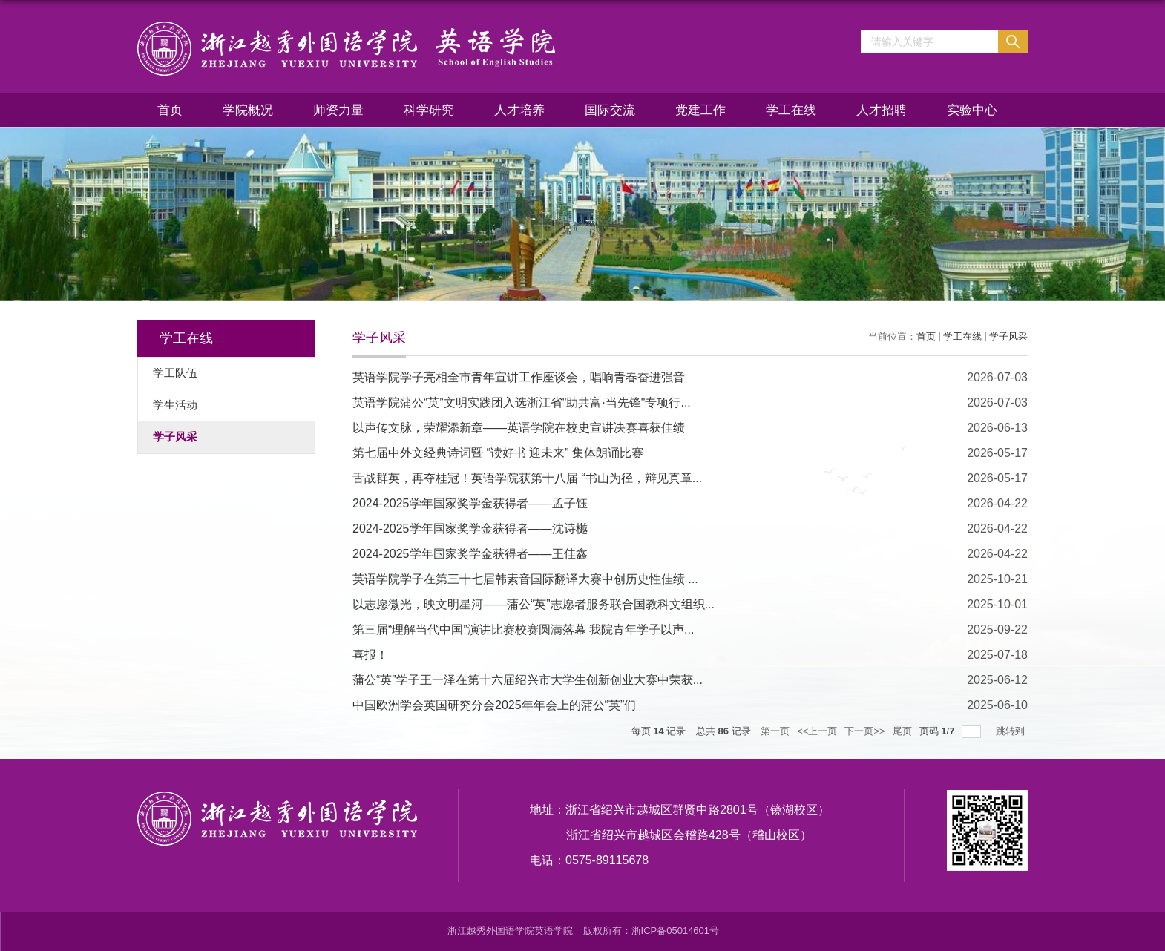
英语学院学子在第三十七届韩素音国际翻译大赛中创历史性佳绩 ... (525, 579)
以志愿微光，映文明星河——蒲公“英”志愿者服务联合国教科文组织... (533, 604)
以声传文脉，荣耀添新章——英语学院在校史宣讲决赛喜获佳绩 (518, 427)
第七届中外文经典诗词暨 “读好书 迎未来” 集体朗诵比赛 (497, 453)
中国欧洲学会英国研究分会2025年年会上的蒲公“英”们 (494, 705)
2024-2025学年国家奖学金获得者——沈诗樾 (470, 528)
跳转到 (1012, 731)
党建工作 (700, 110)
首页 (170, 110)
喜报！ (370, 654)
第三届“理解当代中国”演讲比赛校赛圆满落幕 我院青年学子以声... (523, 629)
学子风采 (1008, 336)
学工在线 (791, 110)
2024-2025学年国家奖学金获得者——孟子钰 (470, 503)
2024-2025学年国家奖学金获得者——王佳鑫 (470, 553)
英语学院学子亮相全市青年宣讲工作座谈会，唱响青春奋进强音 (518, 377)
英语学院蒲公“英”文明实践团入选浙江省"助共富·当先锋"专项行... (521, 402)
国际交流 (610, 110)
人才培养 (519, 110)
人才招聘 (881, 110)
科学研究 (429, 110)
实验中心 (972, 110)
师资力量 (338, 110)
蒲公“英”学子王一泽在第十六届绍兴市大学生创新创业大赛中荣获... (527, 680)
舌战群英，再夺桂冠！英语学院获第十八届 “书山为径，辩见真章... (527, 478)
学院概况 (248, 110)
